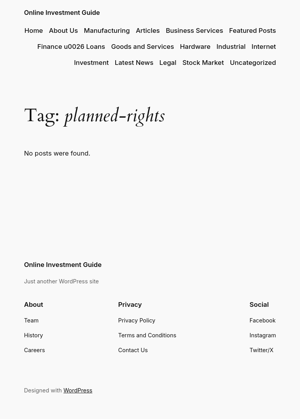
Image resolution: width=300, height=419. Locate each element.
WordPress (77, 390)
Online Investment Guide (62, 12)
